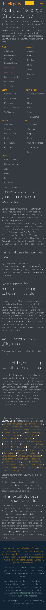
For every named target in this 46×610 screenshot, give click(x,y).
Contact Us (19, 603)
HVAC (29, 65)
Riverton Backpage (35, 450)
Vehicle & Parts (10, 187)
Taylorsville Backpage (33, 465)
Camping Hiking (11, 160)
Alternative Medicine (35, 94)
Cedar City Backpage (10, 427)
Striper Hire (8, 86)
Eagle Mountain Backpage (14, 432)
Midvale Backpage (35, 441)
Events (30, 55)
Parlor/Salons (9, 143)
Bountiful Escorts (11, 63)
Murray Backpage (28, 444)
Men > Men (8, 103)
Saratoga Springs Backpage (29, 456)
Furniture (31, 60)
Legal (6, 138)
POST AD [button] (29, 3)
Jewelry (30, 69)
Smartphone (32, 147)
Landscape (31, 74)
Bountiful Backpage (34, 424)
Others (7, 173)
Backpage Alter (17, 601)
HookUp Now (9, 72)
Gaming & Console (35, 143)
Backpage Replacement (33, 548)
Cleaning (8, 129)
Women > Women (12, 107)
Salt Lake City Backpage (27, 453)
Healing (30, 103)
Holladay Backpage (11, 435)
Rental (30, 79)
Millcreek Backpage (11, 444)
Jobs (6, 169)
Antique (30, 51)
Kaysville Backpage (29, 435)
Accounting (9, 124)
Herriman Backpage (35, 432)
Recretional (31, 107)
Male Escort (9, 81)
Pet (5, 178)
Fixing (29, 138)
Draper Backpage (37, 430)
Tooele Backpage (9, 467)
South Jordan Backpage (12, 459)
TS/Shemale (9, 112)
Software (31, 152)
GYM (29, 98)
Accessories (32, 124)
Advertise (29, 603)
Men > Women (10, 98)
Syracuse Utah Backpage (12, 465)
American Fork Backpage (13, 424)
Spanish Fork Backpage (33, 459)
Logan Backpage (19, 441)
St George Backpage (31, 462)
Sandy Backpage (9, 456)
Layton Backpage (25, 438)
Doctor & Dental (10, 134)
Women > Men (10, 94)
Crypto (30, 134)
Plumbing (8, 147)
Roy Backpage (9, 453)
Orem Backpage (19, 447)
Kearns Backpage (9, 438)
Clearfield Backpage (29, 427)
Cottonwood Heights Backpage (15, 430)
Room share (9, 183)
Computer (31, 129)
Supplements (32, 112)
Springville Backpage (11, 462)
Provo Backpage (19, 450)
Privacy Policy (38, 601)
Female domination (12, 77)
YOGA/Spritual (33, 117)
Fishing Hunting (11, 164)
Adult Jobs (8, 51)
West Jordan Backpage (27, 467)
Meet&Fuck (9, 68)
